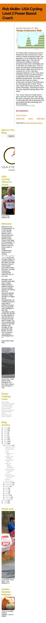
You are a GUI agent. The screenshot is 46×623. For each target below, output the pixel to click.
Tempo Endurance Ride (9, 453)
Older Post (40, 118)
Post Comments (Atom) (34, 123)
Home (30, 118)
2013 (5, 436)
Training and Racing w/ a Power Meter (8, 404)
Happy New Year (10, 447)
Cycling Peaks (6, 408)
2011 (5, 439)
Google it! (7, 479)
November (8, 482)
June (7, 490)
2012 (5, 437)
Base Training (9, 481)
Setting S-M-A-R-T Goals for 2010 (10, 471)
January (8, 499)
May (6, 491)
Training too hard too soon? (10, 476)
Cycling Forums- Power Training (7, 415)
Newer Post (20, 118)
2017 (5, 430)
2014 (5, 434)
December (8, 445)
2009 (5, 443)
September (9, 484)
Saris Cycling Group (8, 410)
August (7, 486)
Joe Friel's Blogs (7, 407)
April (6, 493)
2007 (5, 503)
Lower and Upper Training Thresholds (9, 465)
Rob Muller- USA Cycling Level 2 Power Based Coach (22, 13)
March (7, 495)
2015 (5, 432)
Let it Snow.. (8, 474)
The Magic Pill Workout (9, 457)
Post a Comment (21, 115)
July (6, 488)
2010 (5, 441)
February (8, 497)
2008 (5, 501)
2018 (5, 428)
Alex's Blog (5, 402)
